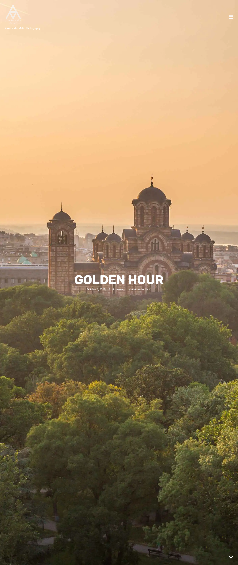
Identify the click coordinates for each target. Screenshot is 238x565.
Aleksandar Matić (141, 289)
